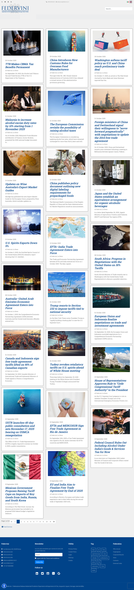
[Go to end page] (54, 521)
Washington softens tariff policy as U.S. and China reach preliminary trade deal (110, 64)
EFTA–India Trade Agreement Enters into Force (64, 250)
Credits (70, 560)
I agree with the (47, 558)
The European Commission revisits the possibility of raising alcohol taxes (67, 127)
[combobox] (119, 9)
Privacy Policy (72, 549)
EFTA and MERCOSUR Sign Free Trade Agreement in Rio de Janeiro (67, 429)
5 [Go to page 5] (30, 522)
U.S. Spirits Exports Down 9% (21, 244)
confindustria (104, 558)
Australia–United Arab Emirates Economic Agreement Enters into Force (19, 303)
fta (99, 562)
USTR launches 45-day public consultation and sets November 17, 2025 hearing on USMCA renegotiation (20, 429)
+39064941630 (51, 2)
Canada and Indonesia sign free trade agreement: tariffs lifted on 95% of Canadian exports (22, 363)
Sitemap (70, 557)
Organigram (117, 552)
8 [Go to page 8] (40, 522)
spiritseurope (96, 554)
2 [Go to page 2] (21, 522)
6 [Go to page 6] (33, 522)
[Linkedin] (8, 2)
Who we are (116, 549)
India (93, 570)
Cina (102, 566)
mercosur (95, 566)
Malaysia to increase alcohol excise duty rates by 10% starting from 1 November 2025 (20, 124)
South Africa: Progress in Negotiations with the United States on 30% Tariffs (109, 263)
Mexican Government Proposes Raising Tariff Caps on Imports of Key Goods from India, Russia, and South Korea (21, 494)
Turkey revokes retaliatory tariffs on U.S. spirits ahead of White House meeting (67, 367)
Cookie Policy (72, 552)
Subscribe (39, 562)
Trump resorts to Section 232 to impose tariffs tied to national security (67, 308)
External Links (117, 563)
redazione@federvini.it (63, 2)
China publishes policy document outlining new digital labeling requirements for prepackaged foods (65, 189)
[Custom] (11, 2)
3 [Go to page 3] (24, 522)
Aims (114, 557)
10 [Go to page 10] (47, 522)
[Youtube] (5, 2)
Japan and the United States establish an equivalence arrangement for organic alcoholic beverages (110, 200)
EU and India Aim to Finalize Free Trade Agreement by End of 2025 (66, 487)
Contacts (115, 560)
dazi (93, 550)
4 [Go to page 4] (27, 522)
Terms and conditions (52, 558)
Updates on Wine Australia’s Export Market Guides (21, 187)
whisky (94, 558)
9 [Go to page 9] (43, 522)
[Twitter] (2, 2)
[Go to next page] (50, 521)
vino (104, 554)
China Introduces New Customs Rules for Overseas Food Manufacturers (64, 64)
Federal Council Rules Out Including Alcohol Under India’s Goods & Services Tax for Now (110, 447)
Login (70, 555)
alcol (93, 562)
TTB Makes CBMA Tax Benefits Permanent (19, 65)
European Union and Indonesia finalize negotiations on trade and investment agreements (110, 321)
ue (98, 550)
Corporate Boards (118, 555)
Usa (104, 550)
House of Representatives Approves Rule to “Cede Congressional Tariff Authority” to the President (111, 385)
